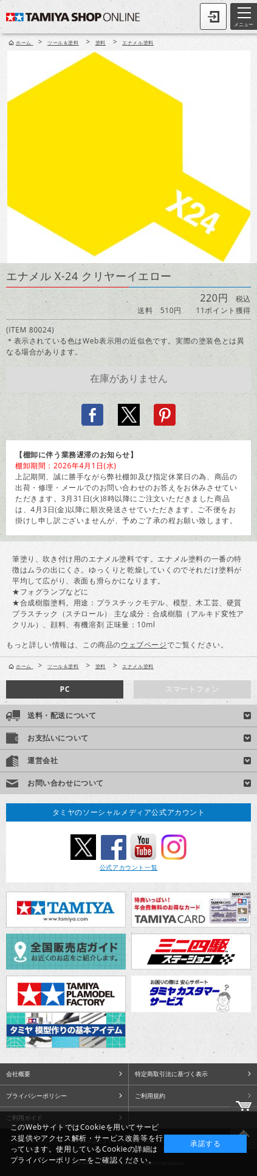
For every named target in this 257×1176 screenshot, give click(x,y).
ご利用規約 (150, 1095)
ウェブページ (144, 644)
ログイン (213, 16)
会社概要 (18, 1073)
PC (65, 689)
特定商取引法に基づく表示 (171, 1073)
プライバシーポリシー (36, 1095)
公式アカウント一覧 (128, 867)
